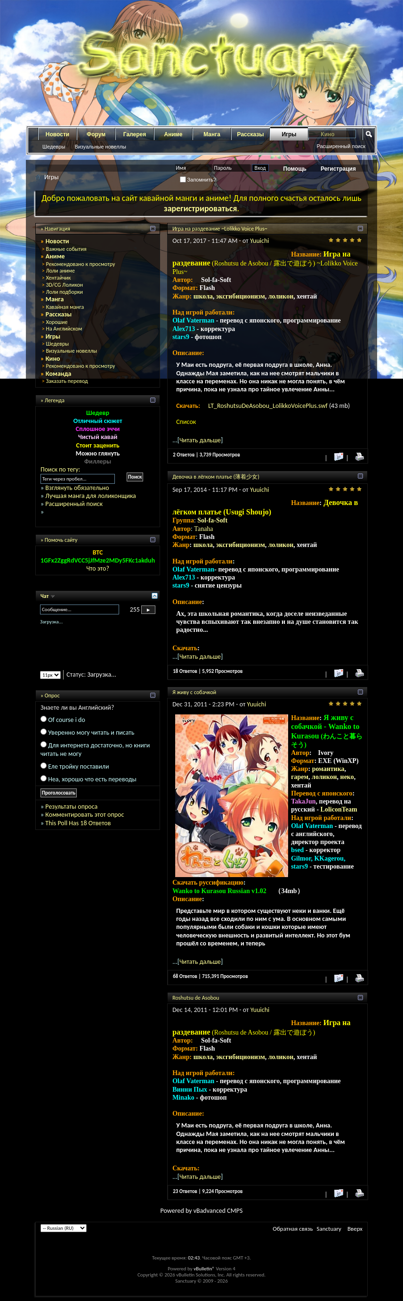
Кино (53, 359)
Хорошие (56, 322)
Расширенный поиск (340, 146)
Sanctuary (329, 1228)
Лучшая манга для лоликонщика (90, 496)
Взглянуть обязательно (77, 488)
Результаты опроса (71, 807)
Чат (45, 596)
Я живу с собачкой (194, 692)
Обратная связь (293, 1228)
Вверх (355, 1228)
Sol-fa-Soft (212, 520)
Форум (96, 134)
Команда (59, 374)
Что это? (97, 568)
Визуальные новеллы (100, 146)
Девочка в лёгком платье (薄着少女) (215, 476)
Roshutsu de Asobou (195, 997)
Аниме (173, 134)
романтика (328, 768)
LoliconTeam (339, 809)
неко (347, 776)
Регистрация (338, 169)
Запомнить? (198, 179)
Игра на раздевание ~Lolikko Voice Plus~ (219, 228)
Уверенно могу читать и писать (91, 733)
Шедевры (53, 146)
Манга (211, 134)
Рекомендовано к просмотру (80, 264)
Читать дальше (200, 440)
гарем (299, 776)
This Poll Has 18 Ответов (78, 823)
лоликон (281, 296)
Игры (289, 134)
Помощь (294, 169)
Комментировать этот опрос (84, 815)
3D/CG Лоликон (64, 285)
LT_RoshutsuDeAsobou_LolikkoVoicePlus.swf (268, 406)
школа (203, 296)
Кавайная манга (65, 307)
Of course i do (66, 720)
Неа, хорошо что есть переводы (92, 779)
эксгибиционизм (240, 296)
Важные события (66, 249)
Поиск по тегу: (60, 469)
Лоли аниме (60, 270)
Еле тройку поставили (78, 766)
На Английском (64, 328)
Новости (57, 134)
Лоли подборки (64, 292)
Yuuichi (259, 241)
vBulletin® (204, 1269)
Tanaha (203, 528)
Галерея (134, 134)
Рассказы (250, 134)
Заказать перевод (67, 381)
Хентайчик (58, 277)
